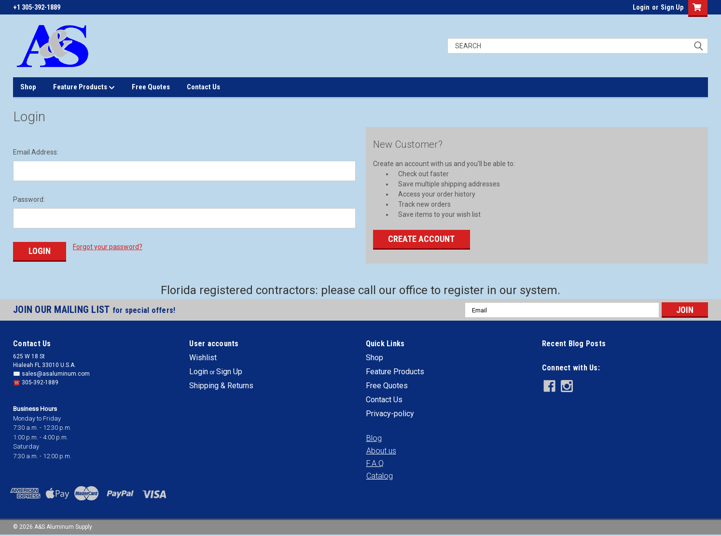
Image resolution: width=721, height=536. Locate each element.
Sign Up (672, 7)
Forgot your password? (107, 247)
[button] (374, 438)
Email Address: (35, 152)
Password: (29, 199)
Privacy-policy (390, 413)
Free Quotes (151, 87)
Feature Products (84, 87)
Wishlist (203, 357)
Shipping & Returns (221, 385)
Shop (28, 87)
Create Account (421, 239)
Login (641, 7)
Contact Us (203, 87)
